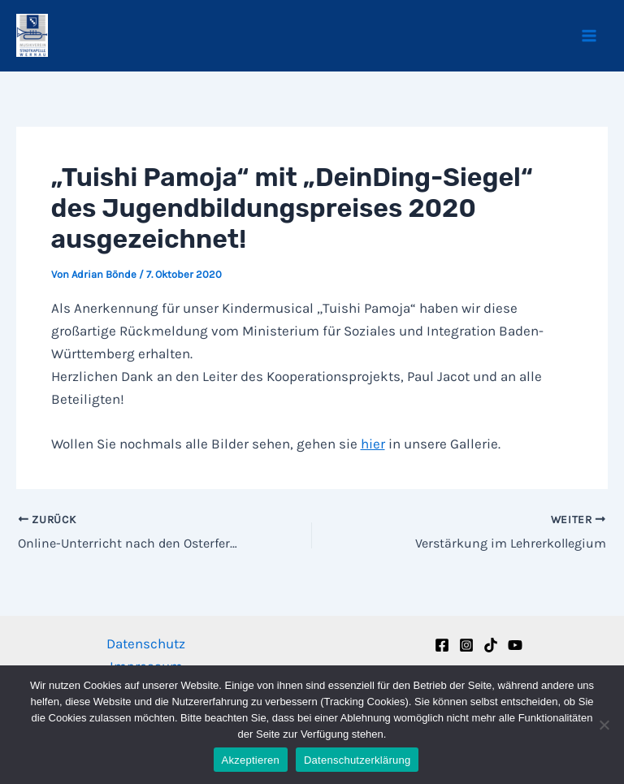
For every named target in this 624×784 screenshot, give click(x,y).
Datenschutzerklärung (357, 760)
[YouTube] (515, 645)
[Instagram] (466, 645)
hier (373, 443)
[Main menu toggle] (590, 35)
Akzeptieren (251, 760)
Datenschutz (145, 643)
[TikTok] (490, 645)
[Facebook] (442, 645)
